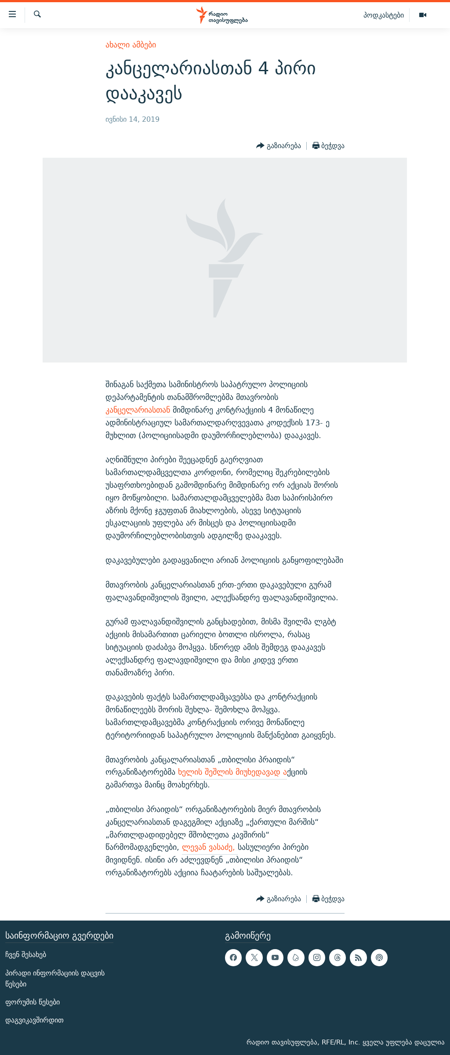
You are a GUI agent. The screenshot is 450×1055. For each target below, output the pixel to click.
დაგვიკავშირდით (34, 1020)
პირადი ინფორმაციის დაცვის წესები (55, 978)
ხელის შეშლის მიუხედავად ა (232, 772)
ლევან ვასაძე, (210, 847)
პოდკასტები (383, 15)
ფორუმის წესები (32, 1002)
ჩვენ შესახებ (25, 954)
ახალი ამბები (130, 44)
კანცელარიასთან (139, 410)
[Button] (278, 145)
